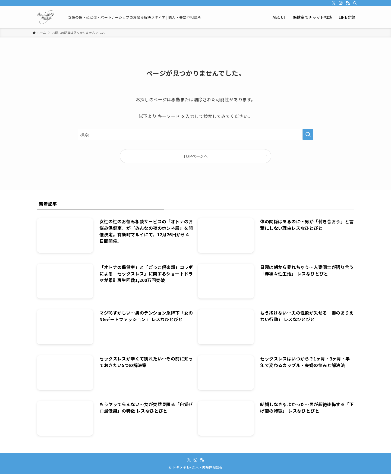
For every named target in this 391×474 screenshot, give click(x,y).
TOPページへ (195, 156)
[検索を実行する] (307, 134)
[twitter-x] (333, 3)
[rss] (347, 3)
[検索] (354, 3)
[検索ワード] (195, 134)
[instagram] (340, 3)
